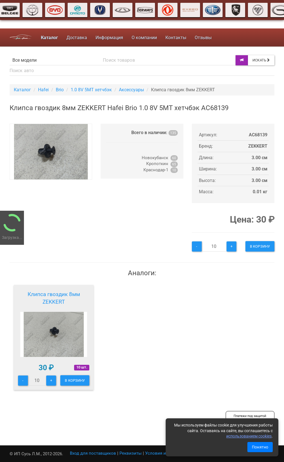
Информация (109, 37)
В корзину (260, 246)
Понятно (260, 447)
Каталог (22, 89)
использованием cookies (249, 436)
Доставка (76, 37)
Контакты (175, 37)
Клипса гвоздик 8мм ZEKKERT (54, 298)
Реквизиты (130, 453)
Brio (60, 89)
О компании (144, 37)
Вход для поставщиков (93, 453)
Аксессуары (131, 89)
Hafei (43, 89)
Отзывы (203, 37)
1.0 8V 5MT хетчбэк (91, 89)
